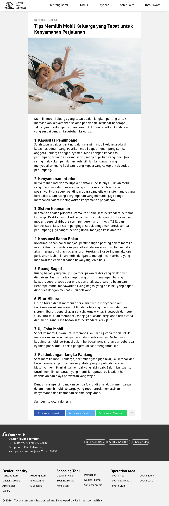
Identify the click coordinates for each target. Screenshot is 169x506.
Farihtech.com (84, 501)
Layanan (103, 5)
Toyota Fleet (118, 476)
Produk (83, 5)
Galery (6, 491)
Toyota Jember (28, 439)
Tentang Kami (59, 5)
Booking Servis (66, 481)
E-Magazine (37, 481)
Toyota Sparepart (122, 481)
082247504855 (91, 442)
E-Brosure (36, 486)
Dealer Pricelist (66, 476)
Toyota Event (146, 476)
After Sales (127, 5)
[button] (49, 413)
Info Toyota (152, 5)
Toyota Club (118, 486)
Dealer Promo (93, 480)
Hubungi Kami (39, 476)
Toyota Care (146, 481)
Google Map (144, 442)
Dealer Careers (12, 481)
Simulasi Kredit (94, 485)
